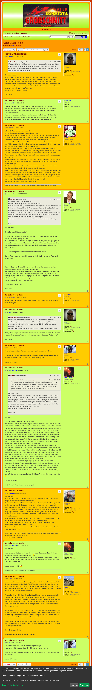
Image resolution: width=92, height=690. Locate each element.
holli (13, 45)
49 (70, 104)
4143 (71, 70)
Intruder (66, 137)
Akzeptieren (84, 685)
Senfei (66, 587)
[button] (79, 49)
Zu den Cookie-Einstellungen (12, 685)
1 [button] (82, 50)
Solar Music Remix (13, 42)
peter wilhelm (68, 204)
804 (71, 208)
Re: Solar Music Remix (15, 54)
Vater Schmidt (14, 62)
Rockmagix (67, 503)
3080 (71, 142)
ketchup (18, 45)
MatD (65, 66)
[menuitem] (17, 33)
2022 (71, 358)
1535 (71, 591)
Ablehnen (74, 685)
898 (71, 507)
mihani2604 (67, 100)
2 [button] (84, 50)
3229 (71, 381)
